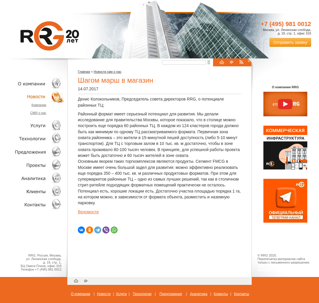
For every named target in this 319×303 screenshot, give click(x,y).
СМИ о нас (38, 113)
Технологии (32, 138)
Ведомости (88, 211)
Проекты (32, 165)
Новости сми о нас (107, 71)
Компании (38, 105)
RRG (49, 36)
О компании (32, 83)
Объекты (32, 151)
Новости (33, 96)
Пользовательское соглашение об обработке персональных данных (283, 267)
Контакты (32, 204)
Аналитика (32, 178)
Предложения (171, 294)
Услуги (32, 125)
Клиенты (32, 191)
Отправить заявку (290, 42)
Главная (84, 71)
